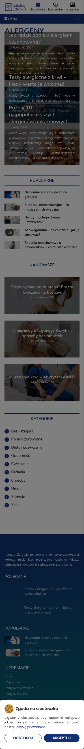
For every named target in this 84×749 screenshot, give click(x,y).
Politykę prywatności (30, 727)
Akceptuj (61, 738)
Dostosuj (23, 738)
